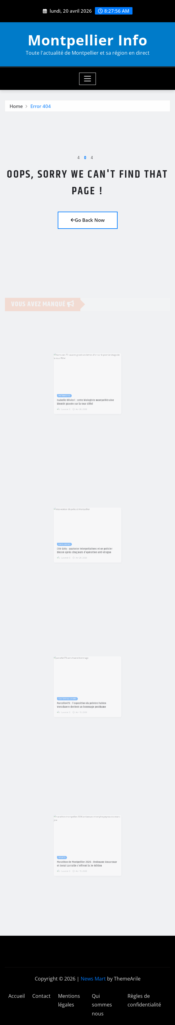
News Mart (93, 978)
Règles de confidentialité (144, 1000)
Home (16, 107)
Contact (41, 996)
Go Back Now (88, 220)
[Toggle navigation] (87, 79)
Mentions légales (69, 1000)
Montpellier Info (87, 39)
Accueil (16, 996)
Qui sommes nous (102, 1005)
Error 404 (40, 107)
